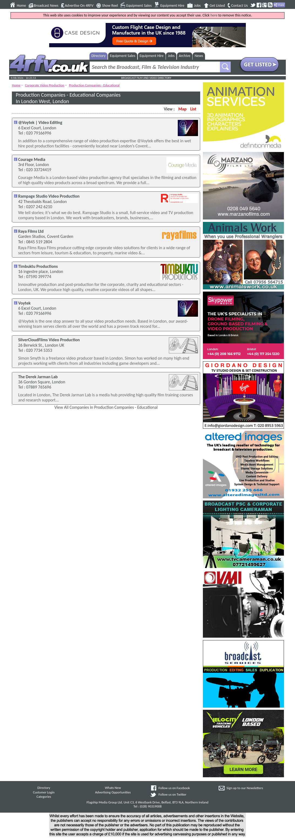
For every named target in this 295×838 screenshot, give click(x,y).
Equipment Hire (172, 6)
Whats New (113, 788)
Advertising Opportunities (113, 792)
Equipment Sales (139, 6)
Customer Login (44, 792)
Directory (98, 55)
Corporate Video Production (44, 85)
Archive (184, 55)
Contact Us (239, 6)
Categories (43, 797)
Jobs (197, 6)
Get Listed (217, 6)
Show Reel (110, 6)
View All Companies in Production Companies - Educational (105, 407)
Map (182, 108)
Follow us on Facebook (174, 788)
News (199, 55)
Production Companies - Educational (94, 85)
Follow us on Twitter (172, 794)
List (193, 108)
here (213, 15)
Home (21, 6)
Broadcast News (46, 6)
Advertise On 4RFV (79, 6)
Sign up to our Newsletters (245, 788)
